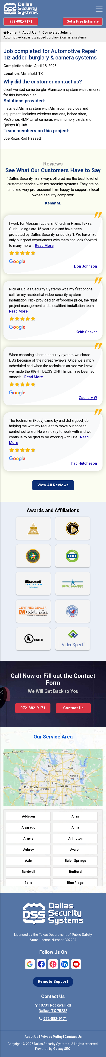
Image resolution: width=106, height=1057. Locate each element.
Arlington (75, 838)
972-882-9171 (20, 21)
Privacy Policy (51, 1037)
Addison (28, 816)
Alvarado (28, 827)
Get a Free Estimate (83, 21)
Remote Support (53, 981)
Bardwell (28, 872)
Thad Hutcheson (83, 463)
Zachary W (88, 398)
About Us (29, 32)
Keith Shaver (86, 332)
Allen (75, 816)
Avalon (75, 849)
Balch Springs (75, 860)
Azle (28, 860)
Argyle (28, 838)
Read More (44, 245)
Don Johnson (85, 266)
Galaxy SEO (61, 1049)
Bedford (75, 872)
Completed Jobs (55, 32)
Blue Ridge (75, 883)
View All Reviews (53, 485)
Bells (28, 883)
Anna (75, 827)
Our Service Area (53, 737)
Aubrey (28, 849)
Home (9, 32)
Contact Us (73, 708)
